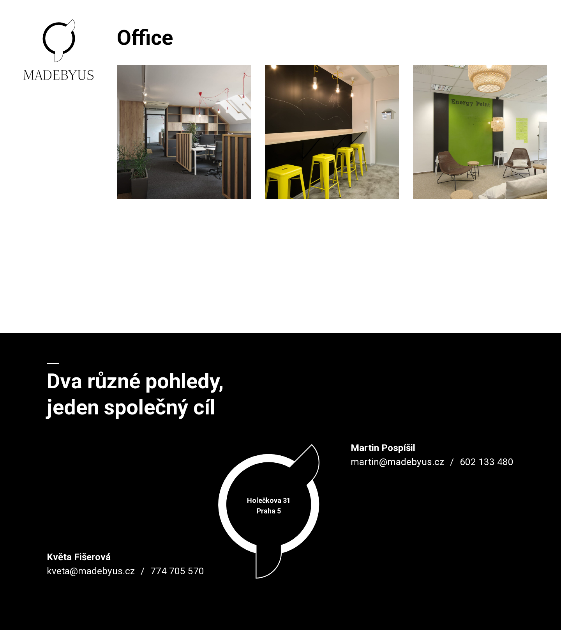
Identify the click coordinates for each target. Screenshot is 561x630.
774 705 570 (177, 571)
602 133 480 (486, 461)
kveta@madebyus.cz (91, 571)
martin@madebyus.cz (397, 461)
